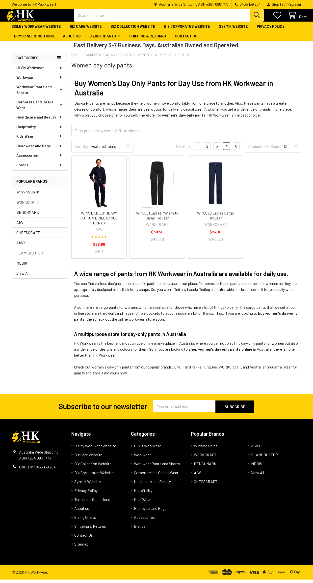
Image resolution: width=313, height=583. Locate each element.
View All (22, 277)
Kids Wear (39, 140)
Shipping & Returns (147, 40)
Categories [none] (27, 62)
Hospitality (39, 130)
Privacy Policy (271, 30)
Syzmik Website (233, 30)
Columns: (184, 150)
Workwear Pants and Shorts (39, 94)
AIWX (21, 246)
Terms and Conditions (33, 40)
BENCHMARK (27, 216)
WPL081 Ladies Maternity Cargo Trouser (157, 219)
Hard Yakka (192, 371)
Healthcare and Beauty (39, 121)
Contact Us (186, 40)
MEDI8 (21, 267)
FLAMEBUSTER (29, 256)
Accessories (39, 159)
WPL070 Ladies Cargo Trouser (215, 219)
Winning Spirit (28, 195)
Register (294, 4)
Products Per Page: (264, 150)
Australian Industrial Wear (271, 371)
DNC (178, 371)
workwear (137, 323)
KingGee (210, 371)
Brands (39, 169)
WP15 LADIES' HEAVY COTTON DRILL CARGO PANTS (99, 222)
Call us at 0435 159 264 (37, 470)
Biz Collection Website (133, 30)
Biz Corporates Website (187, 30)
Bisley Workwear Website (36, 30)
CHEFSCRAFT (28, 236)
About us (71, 40)
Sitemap (81, 547)
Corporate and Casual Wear (39, 109)
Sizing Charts (104, 40)
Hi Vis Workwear (39, 71)
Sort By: (81, 150)
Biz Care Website (86, 30)
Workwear (39, 81)
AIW (19, 226)
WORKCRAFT (27, 206)
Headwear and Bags (39, 150)
